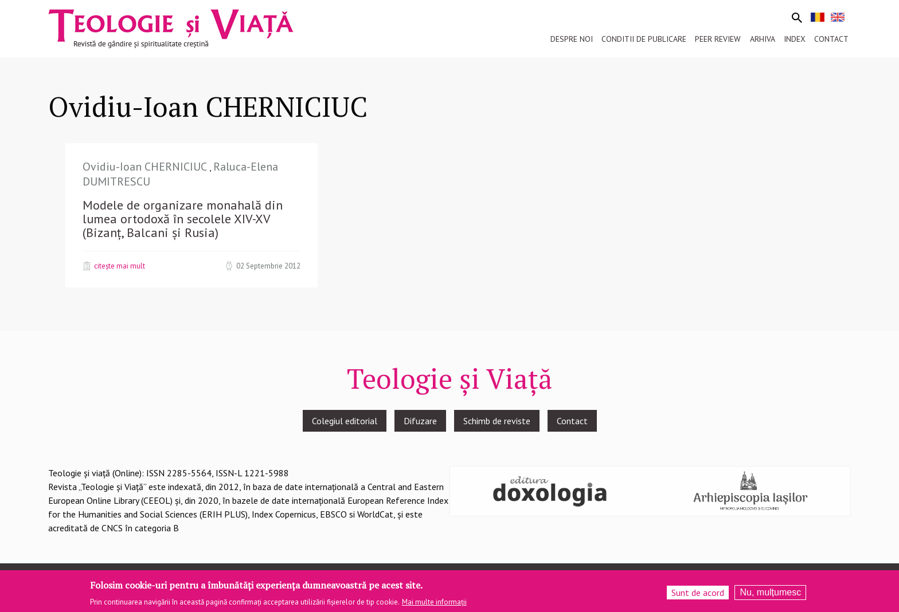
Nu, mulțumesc (770, 595)
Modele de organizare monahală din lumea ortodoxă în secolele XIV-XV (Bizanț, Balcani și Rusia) (183, 218)
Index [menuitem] (795, 39)
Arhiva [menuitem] (762, 39)
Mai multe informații (434, 605)
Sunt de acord (697, 595)
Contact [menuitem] (831, 39)
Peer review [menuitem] (718, 39)
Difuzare (420, 421)
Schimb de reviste (496, 421)
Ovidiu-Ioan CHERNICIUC (146, 166)
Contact (572, 421)
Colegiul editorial (344, 421)
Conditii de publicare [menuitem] (643, 39)
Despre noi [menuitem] (571, 39)
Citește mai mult (119, 265)
